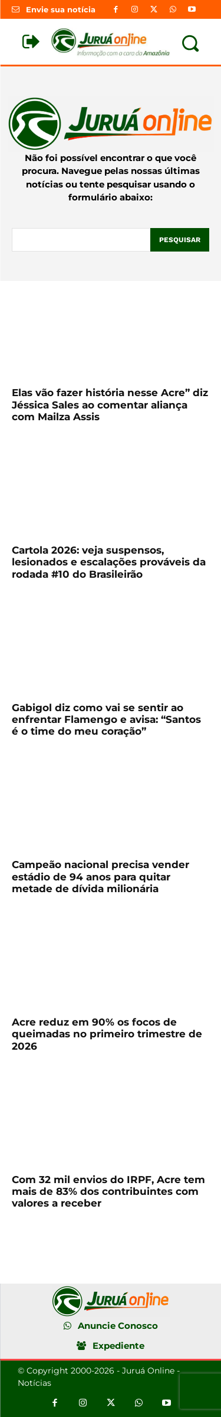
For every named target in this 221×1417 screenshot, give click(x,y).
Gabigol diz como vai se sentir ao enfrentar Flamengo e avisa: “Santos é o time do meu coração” (106, 720)
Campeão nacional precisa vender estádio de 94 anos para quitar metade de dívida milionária (100, 877)
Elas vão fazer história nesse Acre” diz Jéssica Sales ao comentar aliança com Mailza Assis (110, 405)
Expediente (118, 1345)
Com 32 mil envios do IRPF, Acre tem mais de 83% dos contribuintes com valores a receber (108, 1192)
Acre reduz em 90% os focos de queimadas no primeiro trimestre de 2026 (107, 1034)
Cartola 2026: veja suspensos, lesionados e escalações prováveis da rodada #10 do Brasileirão (109, 562)
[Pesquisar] (179, 240)
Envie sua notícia (60, 9)
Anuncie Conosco (118, 1325)
